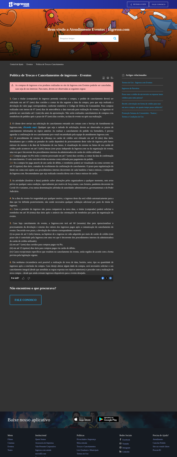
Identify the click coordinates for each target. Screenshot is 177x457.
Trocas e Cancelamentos (86, 447)
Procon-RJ (157, 450)
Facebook (124, 440)
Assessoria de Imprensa (44, 443)
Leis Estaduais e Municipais (87, 450)
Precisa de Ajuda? (161, 435)
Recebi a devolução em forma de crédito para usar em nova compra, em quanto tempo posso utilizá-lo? (141, 107)
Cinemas (11, 443)
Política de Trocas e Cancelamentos (50, 64)
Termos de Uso (82, 454)
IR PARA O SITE (138, 4)
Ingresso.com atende (43, 450)
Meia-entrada (82, 443)
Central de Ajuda (16, 64)
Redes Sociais (125, 435)
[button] (115, 38)
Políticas (80, 435)
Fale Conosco (158, 4)
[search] (85, 38)
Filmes (10, 439)
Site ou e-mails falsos (161, 447)
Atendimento (158, 439)
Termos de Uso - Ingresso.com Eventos (137, 83)
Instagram (124, 448)
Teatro (10, 450)
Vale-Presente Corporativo (45, 447)
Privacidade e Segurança (86, 439)
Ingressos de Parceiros (131, 88)
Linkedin (124, 452)
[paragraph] (61, 178)
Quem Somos (40, 439)
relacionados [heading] (136, 75)
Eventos (30, 64)
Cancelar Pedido (159, 443)
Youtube (124, 444)
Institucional (40, 435)
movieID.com (40, 454)
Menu (10, 435)
